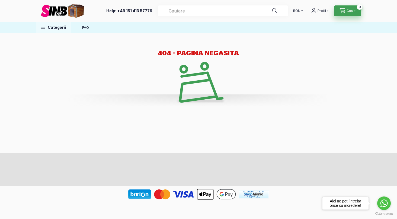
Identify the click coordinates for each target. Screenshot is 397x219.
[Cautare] (223, 10)
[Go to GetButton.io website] (384, 213)
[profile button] (320, 10)
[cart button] (347, 10)
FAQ (85, 27)
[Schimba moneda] (297, 10)
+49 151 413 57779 (134, 10)
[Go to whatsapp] (384, 203)
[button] (53, 27)
